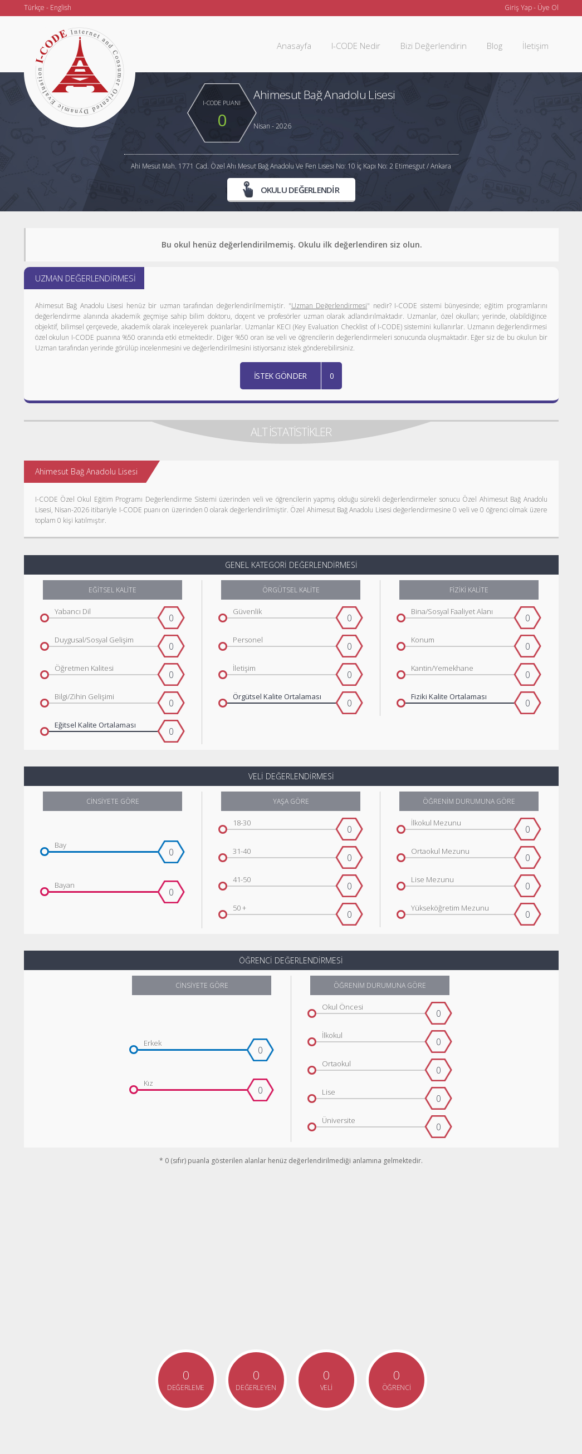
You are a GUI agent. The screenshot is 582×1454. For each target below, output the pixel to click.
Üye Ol (548, 7)
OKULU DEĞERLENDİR (291, 189)
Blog (494, 45)
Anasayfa (294, 45)
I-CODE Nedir (355, 45)
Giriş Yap (518, 7)
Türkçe (34, 7)
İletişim (535, 45)
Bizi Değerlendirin (433, 45)
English (60, 7)
